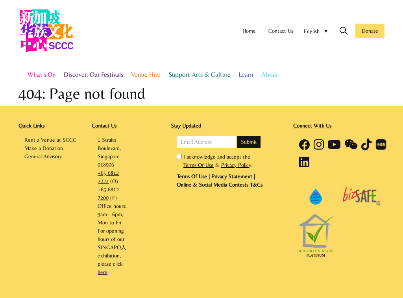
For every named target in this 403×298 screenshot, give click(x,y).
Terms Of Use (198, 165)
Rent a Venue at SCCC (50, 140)
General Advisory (43, 156)
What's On (42, 74)
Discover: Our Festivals (93, 74)
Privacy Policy (236, 165)
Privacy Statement (231, 176)
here (102, 272)
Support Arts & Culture (199, 74)
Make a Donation (43, 148)
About (269, 74)
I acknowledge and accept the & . (217, 161)
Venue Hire (146, 74)
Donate (370, 31)
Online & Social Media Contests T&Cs (220, 184)
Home (249, 31)
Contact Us (280, 31)
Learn (245, 74)
